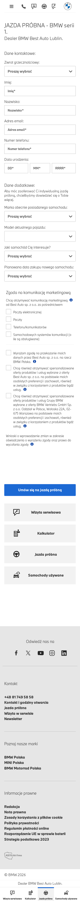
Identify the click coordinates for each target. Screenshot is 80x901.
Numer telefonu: (16, 140)
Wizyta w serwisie (18, 713)
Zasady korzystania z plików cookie (33, 817)
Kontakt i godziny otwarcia (26, 702)
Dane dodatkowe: (19, 185)
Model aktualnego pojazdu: (25, 227)
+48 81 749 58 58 (18, 697)
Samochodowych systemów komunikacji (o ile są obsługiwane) (42, 337)
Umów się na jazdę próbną (40, 490)
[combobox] (40, 71)
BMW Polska (14, 757)
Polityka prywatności (21, 823)
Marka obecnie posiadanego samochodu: (35, 207)
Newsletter (13, 718)
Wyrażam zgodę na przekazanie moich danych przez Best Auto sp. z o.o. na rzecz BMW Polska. (42, 357)
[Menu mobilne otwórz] (11, 6)
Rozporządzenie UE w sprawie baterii (34, 833)
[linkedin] (64, 657)
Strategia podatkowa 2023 (26, 839)
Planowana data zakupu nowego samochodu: (39, 267)
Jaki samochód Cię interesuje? (27, 247)
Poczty (17, 320)
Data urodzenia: (16, 159)
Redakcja (12, 806)
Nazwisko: (12, 101)
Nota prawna (15, 812)
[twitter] (28, 657)
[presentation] (38, 461)
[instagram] (52, 657)
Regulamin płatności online (26, 828)
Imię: (8, 82)
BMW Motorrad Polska (22, 768)
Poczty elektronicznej (27, 312)
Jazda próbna (15, 707)
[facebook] (16, 657)
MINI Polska (14, 762)
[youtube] (40, 657)
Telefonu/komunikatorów (30, 327)
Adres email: (14, 121)
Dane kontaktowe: (20, 53)
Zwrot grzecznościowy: (21, 62)
